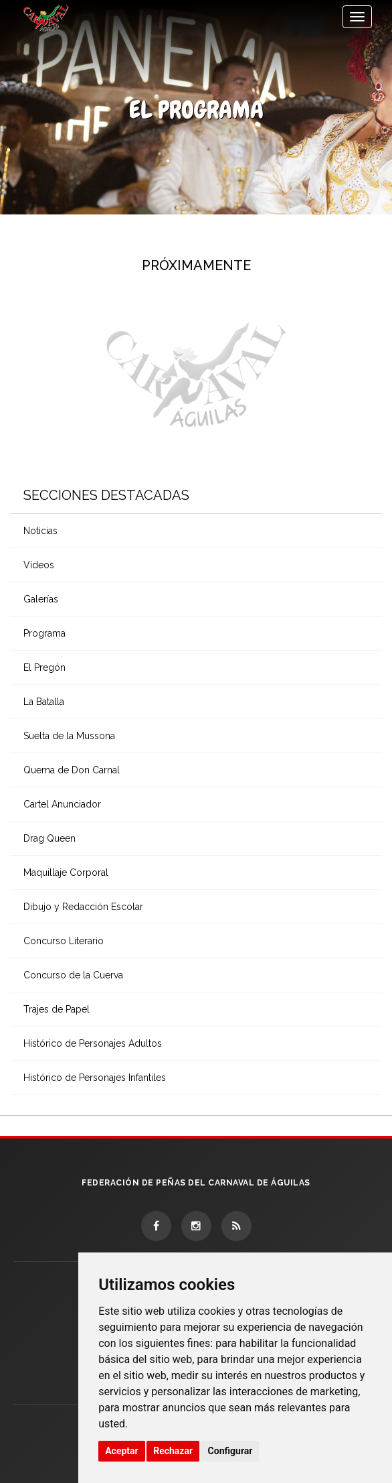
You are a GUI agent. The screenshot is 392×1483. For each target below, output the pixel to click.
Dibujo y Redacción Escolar (83, 906)
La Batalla (43, 701)
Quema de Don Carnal (71, 770)
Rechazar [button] (173, 1450)
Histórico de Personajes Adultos (92, 1043)
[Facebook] (156, 1226)
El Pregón (44, 667)
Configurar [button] (230, 1450)
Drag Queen (49, 838)
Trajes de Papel (56, 1009)
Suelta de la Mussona (69, 735)
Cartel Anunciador (62, 804)
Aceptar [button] (121, 1450)
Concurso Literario (63, 941)
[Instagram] (196, 1226)
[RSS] (236, 1226)
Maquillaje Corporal (65, 872)
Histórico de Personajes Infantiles (94, 1077)
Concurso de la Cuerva (73, 975)
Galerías (40, 599)
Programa (44, 633)
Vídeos (38, 565)
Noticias (40, 530)
